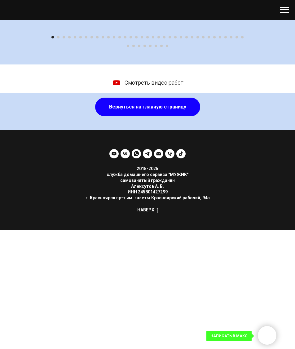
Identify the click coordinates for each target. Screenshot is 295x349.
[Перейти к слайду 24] (181, 156)
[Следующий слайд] (282, 87)
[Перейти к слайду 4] (69, 156)
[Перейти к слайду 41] (156, 165)
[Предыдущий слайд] (12, 87)
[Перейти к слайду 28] (203, 156)
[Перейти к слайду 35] (242, 156)
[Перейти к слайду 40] (150, 165)
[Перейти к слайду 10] (103, 156)
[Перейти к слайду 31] (220, 156)
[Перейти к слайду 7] (86, 156)
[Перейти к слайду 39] (144, 165)
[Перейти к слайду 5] (75, 156)
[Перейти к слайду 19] (153, 156)
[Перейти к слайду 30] (214, 156)
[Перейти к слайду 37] (133, 165)
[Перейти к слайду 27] (197, 156)
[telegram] (147, 272)
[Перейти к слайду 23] (175, 156)
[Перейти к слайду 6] (80, 156)
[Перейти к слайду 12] (114, 156)
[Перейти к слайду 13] (119, 156)
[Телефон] (169, 272)
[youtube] (114, 272)
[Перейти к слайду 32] (225, 156)
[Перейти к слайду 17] (142, 156)
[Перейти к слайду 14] (125, 156)
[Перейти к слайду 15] (131, 156)
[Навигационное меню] (284, 10)
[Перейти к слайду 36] (128, 165)
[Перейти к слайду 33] (231, 156)
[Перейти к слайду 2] (58, 156)
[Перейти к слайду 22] (170, 156)
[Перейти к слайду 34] (237, 156)
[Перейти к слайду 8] (91, 156)
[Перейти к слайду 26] (192, 156)
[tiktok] (181, 272)
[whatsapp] (136, 272)
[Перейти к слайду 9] (97, 156)
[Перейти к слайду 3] (64, 156)
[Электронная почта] (158, 272)
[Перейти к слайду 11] (108, 156)
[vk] (125, 272)
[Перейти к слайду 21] (164, 156)
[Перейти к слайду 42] (161, 165)
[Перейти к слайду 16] (136, 156)
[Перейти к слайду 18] (147, 156)
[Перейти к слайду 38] (139, 165)
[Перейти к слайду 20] (158, 156)
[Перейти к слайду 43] (167, 165)
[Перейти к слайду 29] (209, 156)
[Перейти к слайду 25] (186, 156)
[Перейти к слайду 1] (52, 156)
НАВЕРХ (147, 329)
